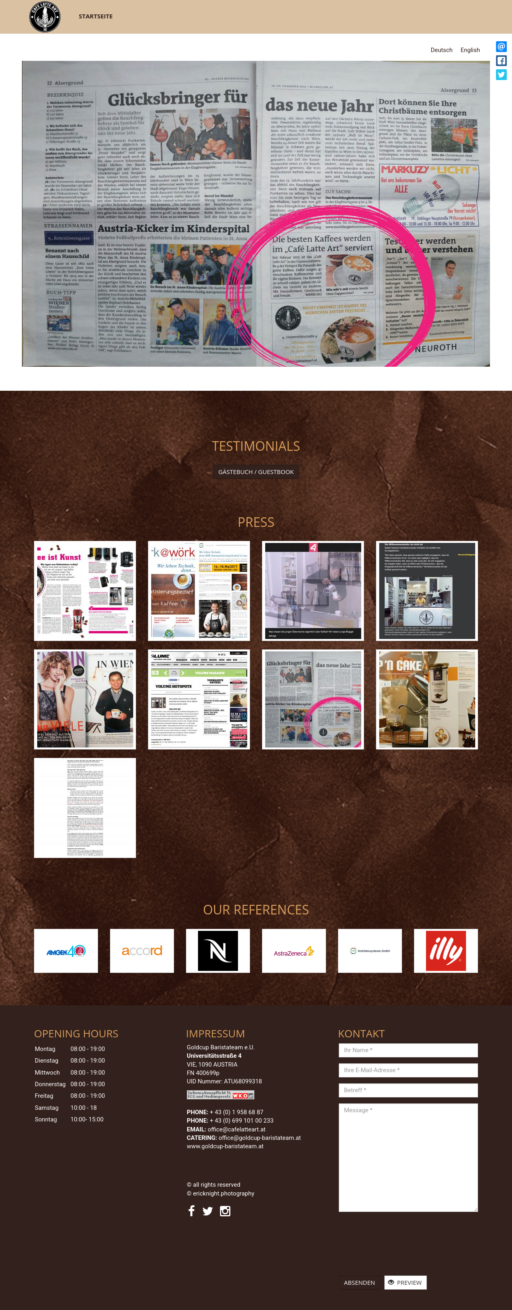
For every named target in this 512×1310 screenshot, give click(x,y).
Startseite (96, 16)
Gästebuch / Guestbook (256, 472)
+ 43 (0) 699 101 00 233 (242, 1120)
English (470, 50)
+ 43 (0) (237, 1112)
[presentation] (371, 1247)
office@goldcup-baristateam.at (260, 1137)
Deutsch (442, 50)
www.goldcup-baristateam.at (226, 1146)
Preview (405, 1282)
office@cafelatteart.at (237, 1129)
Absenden (359, 1282)
